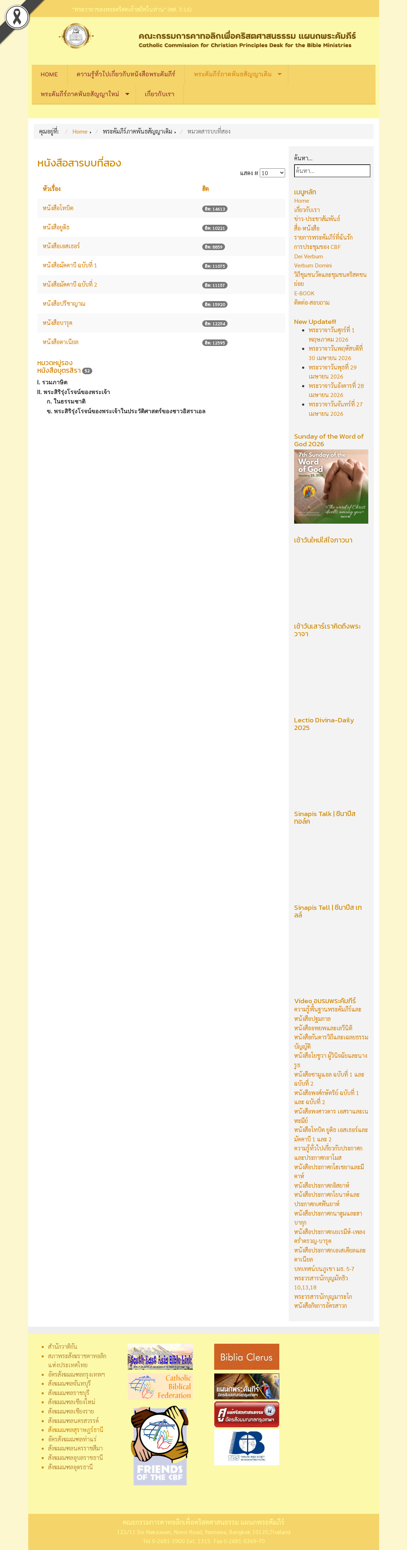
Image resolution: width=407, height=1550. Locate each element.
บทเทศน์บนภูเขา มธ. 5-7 (324, 1268)
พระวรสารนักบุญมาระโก (323, 1296)
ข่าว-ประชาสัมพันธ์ (317, 219)
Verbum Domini (313, 265)
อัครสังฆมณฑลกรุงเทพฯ (76, 1374)
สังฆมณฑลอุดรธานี (70, 1467)
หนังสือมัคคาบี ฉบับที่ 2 (70, 284)
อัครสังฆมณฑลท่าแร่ (72, 1439)
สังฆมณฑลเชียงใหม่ (71, 1402)
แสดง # (249, 173)
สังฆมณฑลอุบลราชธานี (75, 1457)
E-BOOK (304, 293)
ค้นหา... (303, 158)
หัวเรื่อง (51, 189)
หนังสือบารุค (57, 322)
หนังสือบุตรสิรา (59, 370)
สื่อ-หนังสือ (306, 228)
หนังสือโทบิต (58, 208)
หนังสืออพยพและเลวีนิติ (323, 1028)
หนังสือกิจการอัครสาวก (320, 1305)
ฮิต (205, 189)
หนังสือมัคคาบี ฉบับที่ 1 (70, 265)
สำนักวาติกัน (62, 1346)
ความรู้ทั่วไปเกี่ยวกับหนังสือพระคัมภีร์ (126, 74)
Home (50, 74)
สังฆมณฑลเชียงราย (71, 1411)
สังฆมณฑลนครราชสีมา (75, 1448)
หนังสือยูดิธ (56, 227)
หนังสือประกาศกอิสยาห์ (321, 1185)
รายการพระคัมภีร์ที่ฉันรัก (323, 237)
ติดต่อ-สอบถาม (312, 302)
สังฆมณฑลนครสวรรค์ (73, 1420)
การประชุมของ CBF (317, 246)
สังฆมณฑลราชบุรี (68, 1393)
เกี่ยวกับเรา (160, 94)
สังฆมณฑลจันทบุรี (69, 1383)
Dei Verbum (308, 256)
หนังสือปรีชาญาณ (64, 303)
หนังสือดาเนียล (61, 342)
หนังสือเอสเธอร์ (61, 246)
